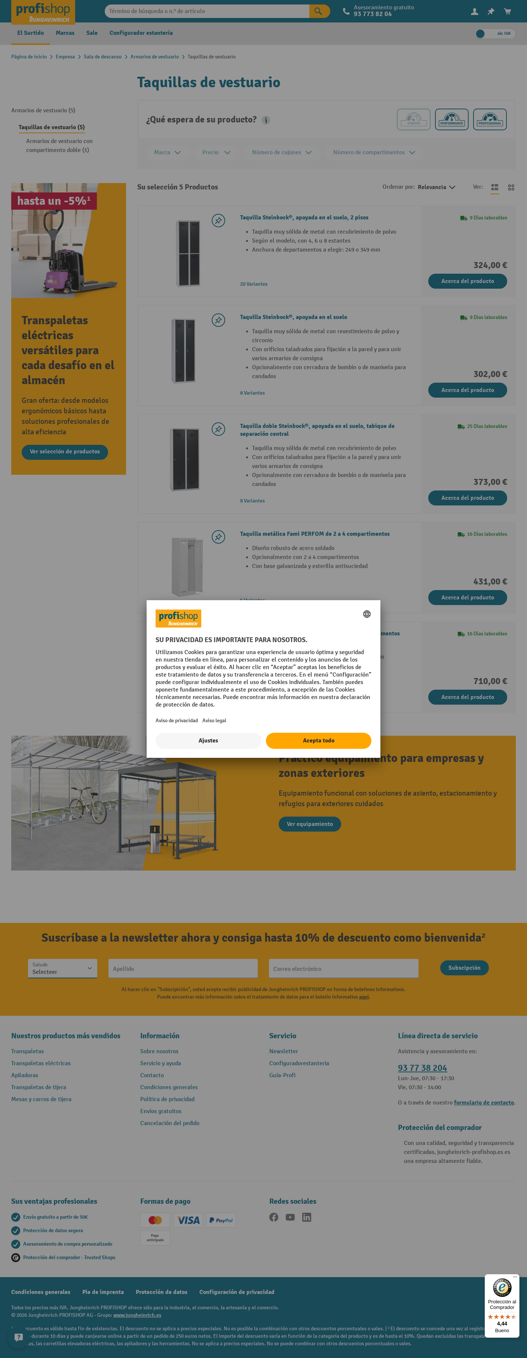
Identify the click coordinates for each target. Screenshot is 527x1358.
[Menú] (515, 1278)
